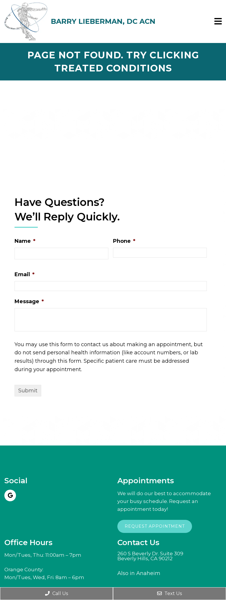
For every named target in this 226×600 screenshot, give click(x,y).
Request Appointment (155, 526)
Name (25, 241)
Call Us (56, 593)
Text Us (169, 593)
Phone (124, 241)
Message (29, 301)
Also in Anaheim (138, 573)
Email (25, 274)
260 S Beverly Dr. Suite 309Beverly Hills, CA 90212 (150, 556)
